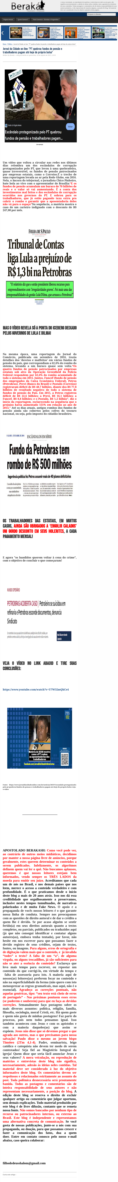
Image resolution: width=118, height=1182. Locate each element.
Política (10, 44)
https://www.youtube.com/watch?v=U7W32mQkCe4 (36, 689)
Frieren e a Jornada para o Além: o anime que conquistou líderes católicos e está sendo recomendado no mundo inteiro (105, 35)
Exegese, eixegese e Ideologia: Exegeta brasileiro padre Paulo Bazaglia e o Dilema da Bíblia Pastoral (83, 34)
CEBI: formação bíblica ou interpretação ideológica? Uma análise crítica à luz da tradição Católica (56, 34)
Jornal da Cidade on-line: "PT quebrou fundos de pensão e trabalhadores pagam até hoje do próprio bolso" (32, 50)
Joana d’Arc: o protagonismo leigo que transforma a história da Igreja (28, 32)
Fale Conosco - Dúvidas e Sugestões (46, 20)
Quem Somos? (23, 20)
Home (4, 44)
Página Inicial (8, 20)
